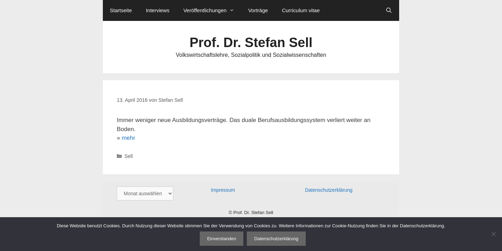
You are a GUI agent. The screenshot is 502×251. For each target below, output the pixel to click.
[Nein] (493, 233)
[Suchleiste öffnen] (389, 10)
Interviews (157, 10)
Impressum (223, 190)
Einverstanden (221, 238)
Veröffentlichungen (212, 10)
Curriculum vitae (301, 10)
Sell (128, 156)
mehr (128, 138)
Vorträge (258, 10)
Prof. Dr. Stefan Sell (251, 42)
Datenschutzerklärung (328, 190)
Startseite (121, 10)
